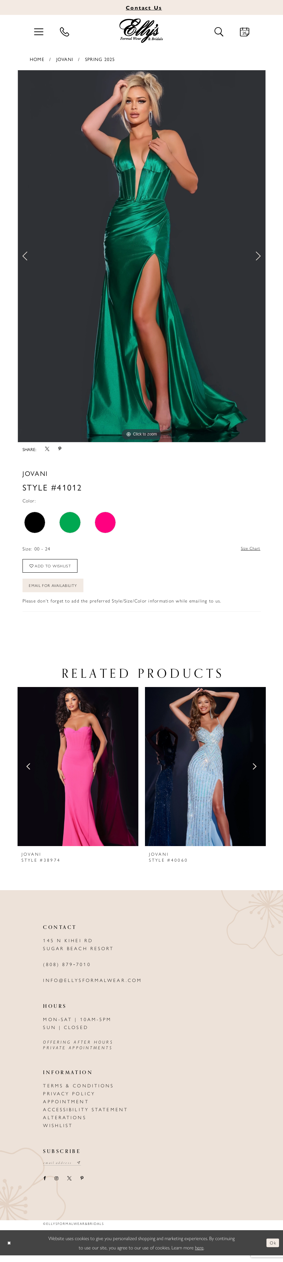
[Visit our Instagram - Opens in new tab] (57, 1185)
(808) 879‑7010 (67, 970)
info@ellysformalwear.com (92, 986)
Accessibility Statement (85, 1115)
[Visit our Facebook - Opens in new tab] (44, 1185)
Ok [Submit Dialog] (272, 1249)
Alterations (64, 1123)
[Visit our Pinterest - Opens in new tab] (82, 1185)
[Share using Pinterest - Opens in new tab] (60, 449)
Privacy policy (69, 1099)
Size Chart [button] (248, 548)
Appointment (66, 1107)
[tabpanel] (141, 256)
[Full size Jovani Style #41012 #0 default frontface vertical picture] (141, 256)
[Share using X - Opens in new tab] (47, 449)
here (199, 1253)
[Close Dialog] (10, 1249)
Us (144, 7)
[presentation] (78, 772)
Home (37, 59)
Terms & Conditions (78, 1091)
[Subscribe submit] (83, 1169)
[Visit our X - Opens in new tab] (69, 1185)
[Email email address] (64, 1169)
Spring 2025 (100, 59)
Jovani (64, 59)
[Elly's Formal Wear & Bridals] (141, 31)
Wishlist (58, 1131)
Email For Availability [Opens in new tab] (58, 590)
